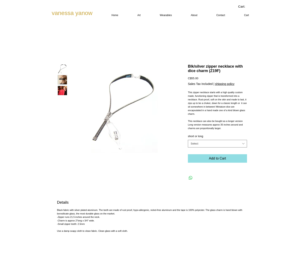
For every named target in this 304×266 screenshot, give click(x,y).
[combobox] (217, 143)
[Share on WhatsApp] (190, 177)
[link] (244, 6)
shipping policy (225, 84)
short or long (195, 136)
